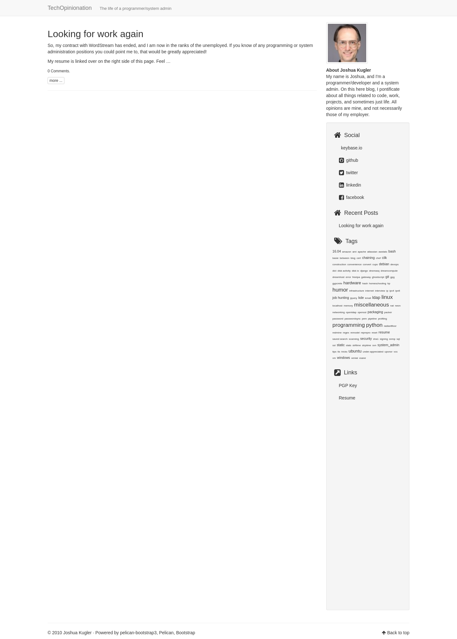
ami (354, 251)
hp (388, 283)
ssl (334, 345)
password (338, 318)
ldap (376, 297)
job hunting (341, 298)
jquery (353, 298)
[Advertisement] (368, 502)
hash (365, 283)
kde (361, 298)
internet (369, 290)
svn (374, 345)
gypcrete (337, 283)
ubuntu (354, 351)
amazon (346, 251)
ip (387, 290)
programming (349, 325)
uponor (389, 351)
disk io (355, 270)
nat (392, 305)
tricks (344, 351)
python (374, 325)
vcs (396, 351)
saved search (340, 339)
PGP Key (348, 385)
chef (378, 258)
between (344, 258)
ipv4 (391, 290)
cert (359, 258)
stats (348, 345)
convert (367, 264)
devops (394, 264)
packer (388, 312)
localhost (338, 305)
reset (374, 332)
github (348, 160)
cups (375, 264)
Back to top (398, 632)
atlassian (372, 251)
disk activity (344, 270)
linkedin (350, 185)
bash (392, 251)
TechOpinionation (109, 8)
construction (339, 264)
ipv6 (397, 290)
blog (353, 258)
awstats (383, 251)
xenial (354, 358)
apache (362, 251)
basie (336, 258)
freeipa (356, 277)
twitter (348, 172)
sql (398, 339)
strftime (357, 345)
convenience (355, 264)
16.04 (337, 251)
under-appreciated (373, 351)
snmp (392, 339)
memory (348, 305)
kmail (368, 298)
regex (346, 332)
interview (380, 290)
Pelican (166, 632)
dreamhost (339, 277)
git (387, 277)
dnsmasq (374, 270)
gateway (366, 277)
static (341, 345)
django (364, 270)
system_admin (389, 345)
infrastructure (356, 290)
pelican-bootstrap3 (138, 632)
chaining (368, 258)
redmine (337, 332)
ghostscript (378, 277)
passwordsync (353, 318)
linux (387, 297)
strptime (366, 345)
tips (334, 351)
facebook (351, 197)
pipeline (372, 318)
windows (343, 357)
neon (398, 305)
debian (384, 264)
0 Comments (58, 71)
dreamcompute (389, 270)
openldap (351, 312)
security (366, 338)
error (348, 277)
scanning (354, 339)
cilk (384, 258)
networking (339, 312)
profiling (382, 318)
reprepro (365, 332)
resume (384, 332)
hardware (352, 282)
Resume (347, 397)
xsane (362, 358)
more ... (56, 80)
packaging (375, 312)
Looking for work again (95, 34)
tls (339, 351)
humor (340, 290)
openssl (362, 312)
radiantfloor (390, 326)
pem (364, 318)
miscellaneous (371, 304)
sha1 (376, 339)
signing (384, 339)
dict (334, 270)
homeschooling (377, 283)
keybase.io (351, 147)
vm (334, 358)
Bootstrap (185, 632)
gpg (392, 277)
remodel (355, 332)
